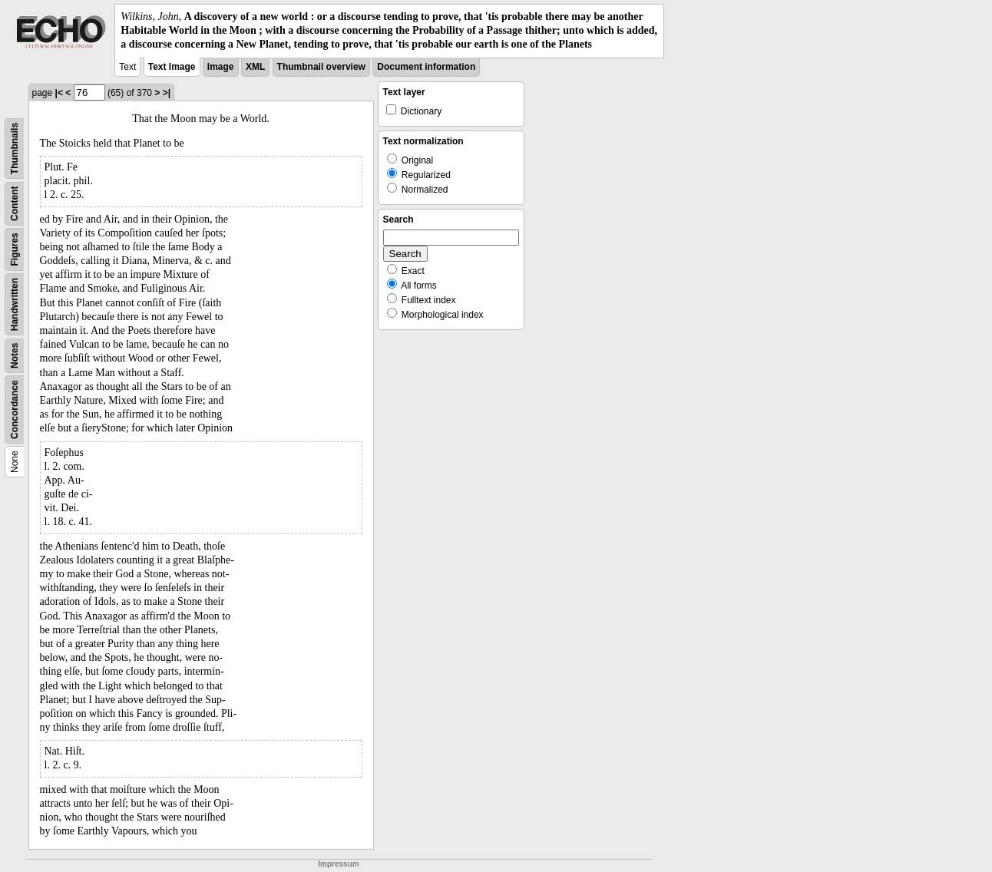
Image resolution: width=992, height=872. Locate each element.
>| (166, 93)
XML (255, 66)
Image (220, 66)
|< (59, 93)
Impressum (338, 864)
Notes (14, 355)
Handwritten (14, 303)
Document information (426, 66)
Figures (14, 249)
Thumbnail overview (321, 66)
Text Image (172, 66)
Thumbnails (14, 147)
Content (14, 203)
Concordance (14, 409)
